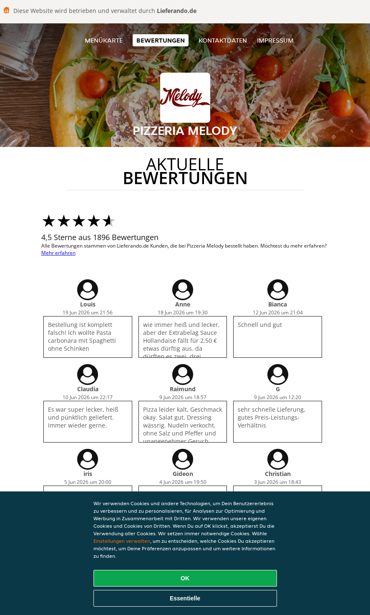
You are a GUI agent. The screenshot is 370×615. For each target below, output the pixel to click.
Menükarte (104, 40)
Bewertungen (160, 40)
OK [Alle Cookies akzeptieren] (185, 578)
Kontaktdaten (223, 40)
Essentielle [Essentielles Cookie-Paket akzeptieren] (185, 598)
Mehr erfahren (58, 252)
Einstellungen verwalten (121, 541)
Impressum (275, 40)
